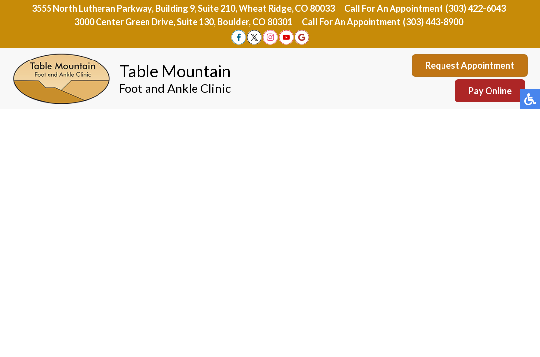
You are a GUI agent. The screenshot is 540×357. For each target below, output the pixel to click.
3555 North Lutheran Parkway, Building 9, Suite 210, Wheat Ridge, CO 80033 (183, 8)
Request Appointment (469, 65)
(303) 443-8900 (433, 21)
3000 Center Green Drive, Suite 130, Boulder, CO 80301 (183, 21)
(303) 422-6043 (475, 8)
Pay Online (490, 90)
